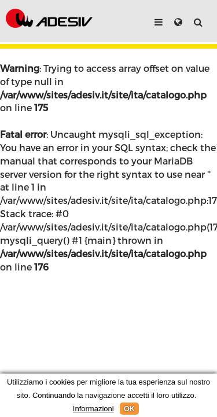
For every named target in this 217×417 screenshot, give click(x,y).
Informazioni (93, 408)
